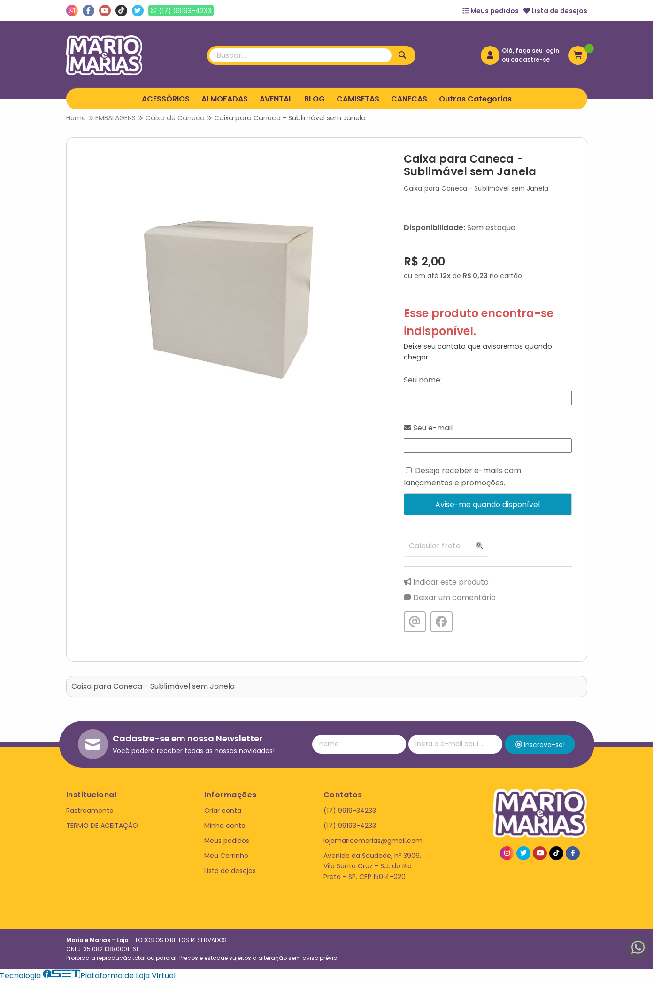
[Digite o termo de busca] (300, 55)
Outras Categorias (475, 99)
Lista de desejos (555, 11)
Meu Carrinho (226, 855)
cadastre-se (530, 59)
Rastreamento (90, 810)
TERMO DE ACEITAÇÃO (102, 825)
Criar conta (222, 810)
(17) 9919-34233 (349, 810)
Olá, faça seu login (530, 51)
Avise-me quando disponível (487, 504)
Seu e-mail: (429, 427)
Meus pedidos (490, 11)
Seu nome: (423, 379)
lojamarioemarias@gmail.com (373, 840)
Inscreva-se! (540, 744)
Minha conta (225, 825)
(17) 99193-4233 (349, 825)
